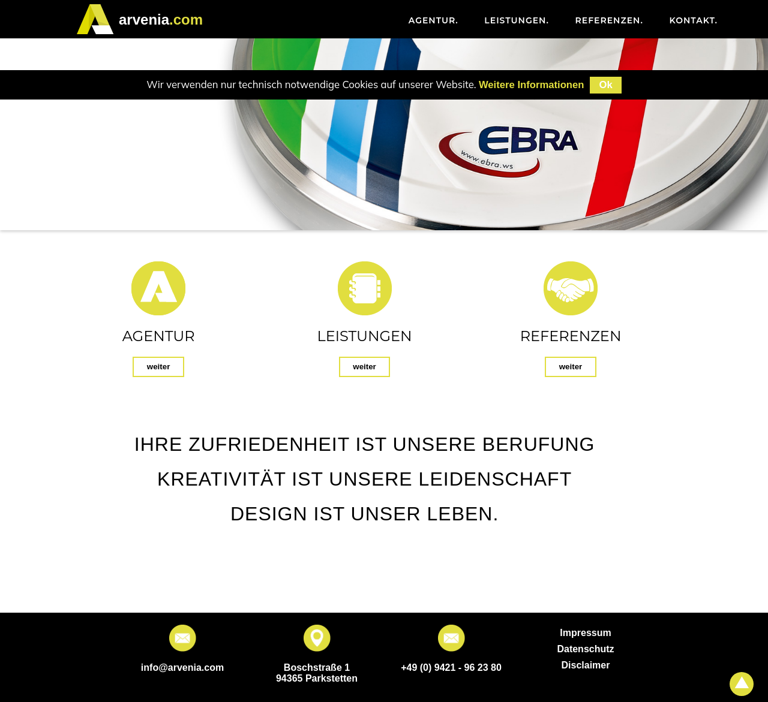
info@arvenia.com (182, 667)
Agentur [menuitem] (433, 20)
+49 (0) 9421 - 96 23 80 (451, 667)
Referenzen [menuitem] (609, 20)
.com (161, 19)
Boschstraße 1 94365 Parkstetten (317, 672)
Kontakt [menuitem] (694, 20)
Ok (605, 85)
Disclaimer (586, 665)
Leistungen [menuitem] (516, 20)
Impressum (585, 633)
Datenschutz (585, 649)
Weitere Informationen (531, 85)
